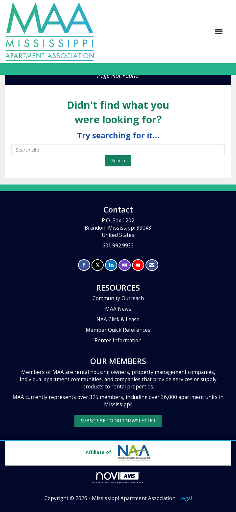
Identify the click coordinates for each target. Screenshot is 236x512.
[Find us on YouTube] (138, 265)
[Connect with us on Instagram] (124, 265)
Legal (185, 498)
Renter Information (118, 340)
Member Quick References (118, 330)
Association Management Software (118, 478)
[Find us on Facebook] (84, 265)
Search (118, 160)
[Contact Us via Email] (151, 265)
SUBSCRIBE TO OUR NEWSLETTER (118, 420)
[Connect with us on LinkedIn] (111, 265)
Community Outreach (118, 298)
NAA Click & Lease (118, 319)
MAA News (118, 308)
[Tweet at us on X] (98, 265)
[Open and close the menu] (161, 31)
